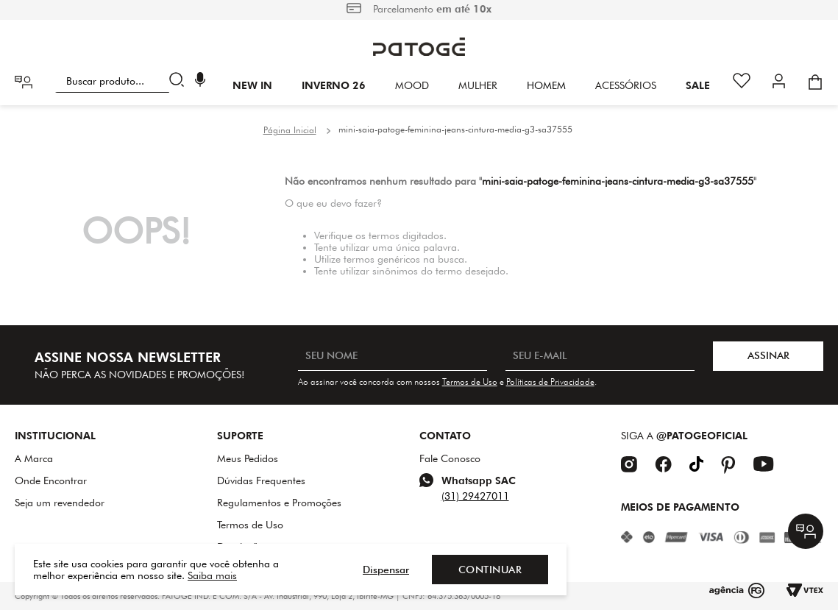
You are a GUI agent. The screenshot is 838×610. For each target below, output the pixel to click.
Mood (412, 85)
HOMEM (546, 85)
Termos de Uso (469, 381)
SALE (698, 85)
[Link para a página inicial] (289, 130)
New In (252, 85)
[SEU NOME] (392, 356)
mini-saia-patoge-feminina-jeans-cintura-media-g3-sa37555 (455, 129)
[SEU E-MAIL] (600, 356)
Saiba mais (212, 575)
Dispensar (386, 569)
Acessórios (625, 85)
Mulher (477, 85)
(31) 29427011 (475, 496)
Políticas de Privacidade (550, 381)
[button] (200, 81)
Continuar (490, 569)
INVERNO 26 (334, 85)
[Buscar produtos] (180, 81)
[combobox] (122, 81)
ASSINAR (768, 355)
